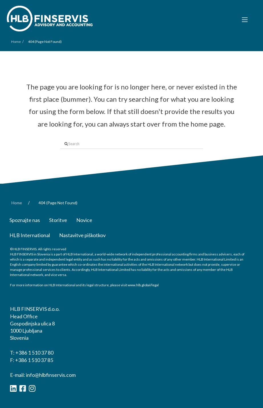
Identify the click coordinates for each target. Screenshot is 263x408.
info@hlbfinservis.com (51, 375)
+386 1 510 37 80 (34, 352)
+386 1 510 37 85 (34, 360)
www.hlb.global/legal (143, 285)
